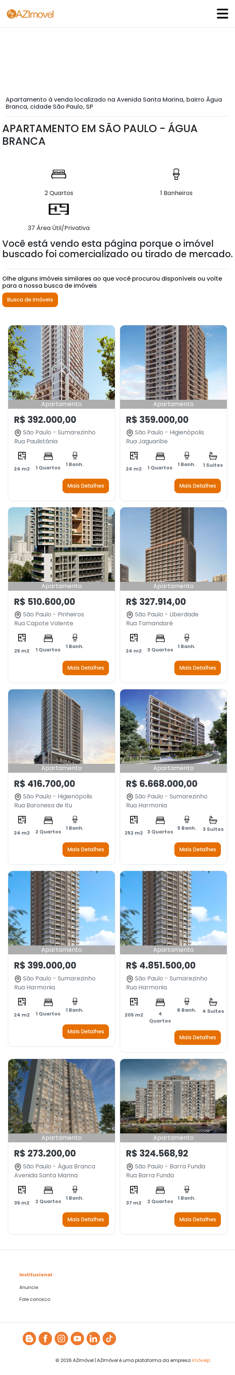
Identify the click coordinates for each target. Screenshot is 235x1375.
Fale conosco (34, 1299)
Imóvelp (201, 1360)
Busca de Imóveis (30, 299)
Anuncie (28, 1287)
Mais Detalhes (85, 485)
